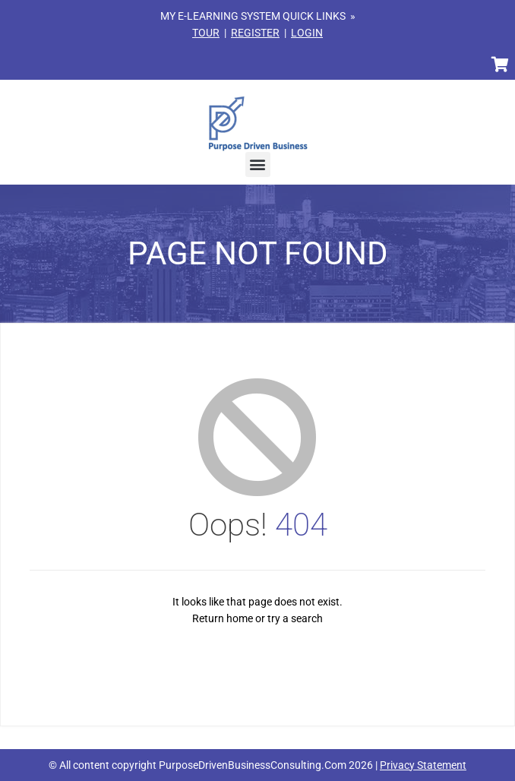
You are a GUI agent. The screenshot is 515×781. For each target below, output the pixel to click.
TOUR (206, 33)
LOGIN (307, 33)
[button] (257, 164)
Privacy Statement (423, 765)
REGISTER (255, 33)
